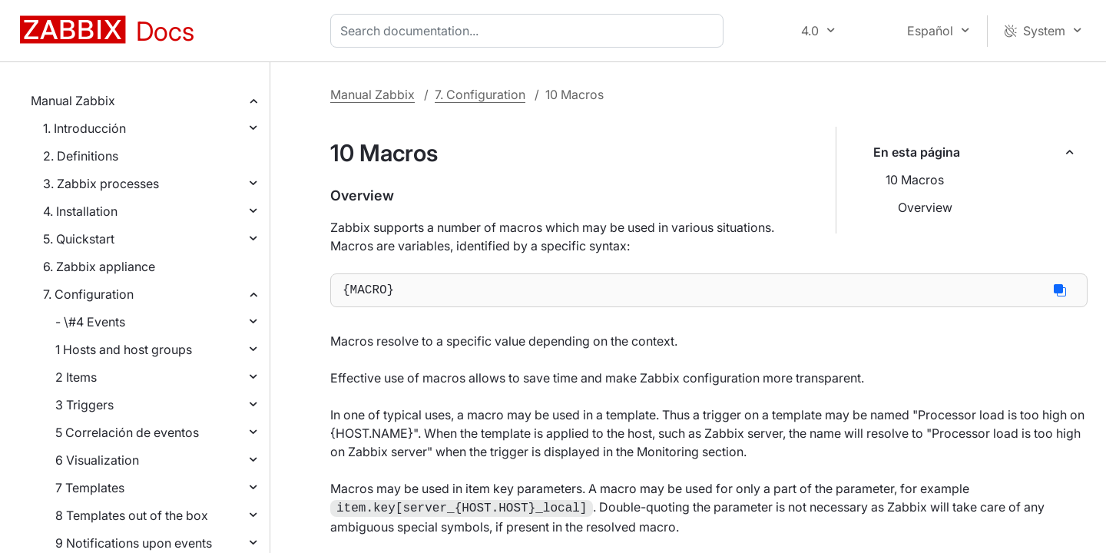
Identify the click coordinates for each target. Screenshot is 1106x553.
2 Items (76, 377)
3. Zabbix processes (101, 183)
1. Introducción (84, 128)
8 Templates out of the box (131, 515)
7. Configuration (88, 294)
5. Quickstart (78, 239)
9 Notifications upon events (133, 543)
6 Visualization (97, 460)
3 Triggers (84, 404)
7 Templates (89, 487)
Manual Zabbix (73, 100)
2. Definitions (80, 156)
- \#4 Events (90, 321)
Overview (925, 207)
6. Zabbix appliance (99, 266)
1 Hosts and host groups (123, 349)
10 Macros (915, 179)
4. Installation (80, 211)
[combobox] (530, 30)
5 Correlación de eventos (127, 432)
